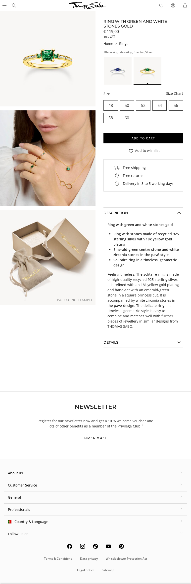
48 (110, 105)
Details (110, 342)
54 (159, 105)
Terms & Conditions (58, 558)
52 (143, 105)
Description (115, 213)
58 (110, 118)
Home (108, 43)
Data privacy (89, 558)
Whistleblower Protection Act (126, 558)
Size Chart (174, 93)
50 (127, 105)
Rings (123, 43)
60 (127, 118)
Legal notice (86, 570)
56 (176, 105)
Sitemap (108, 570)
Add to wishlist (147, 151)
